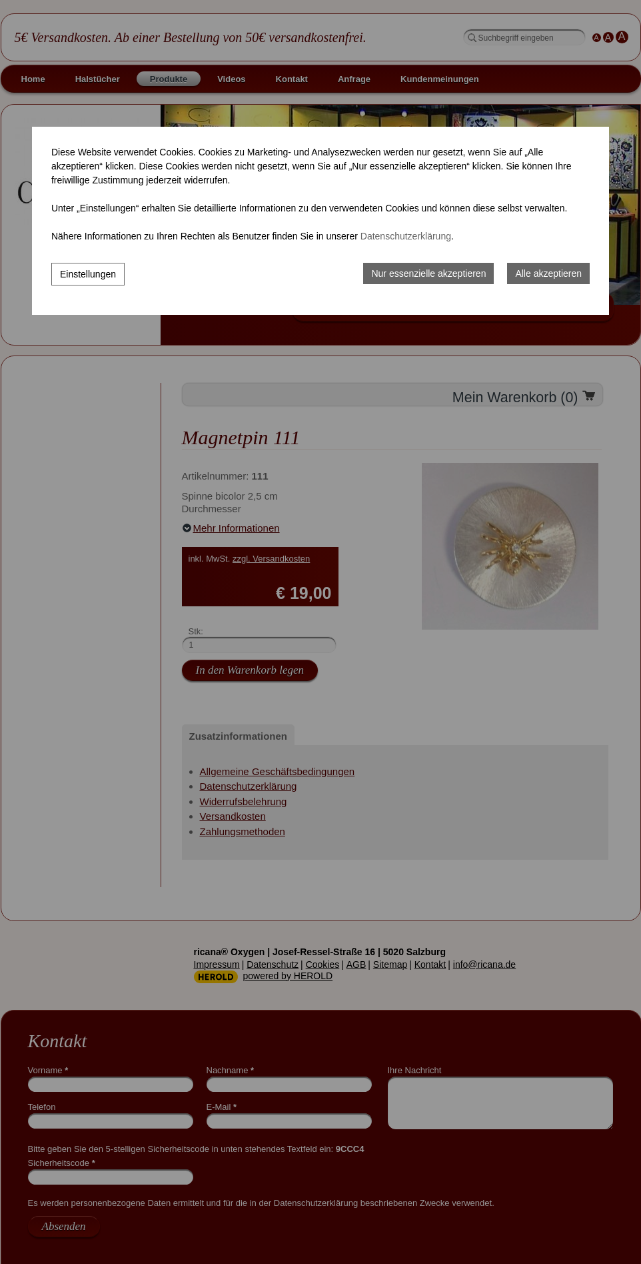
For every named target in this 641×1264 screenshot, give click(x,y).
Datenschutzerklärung (405, 236)
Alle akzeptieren (548, 273)
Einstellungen (88, 274)
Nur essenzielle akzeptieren (428, 273)
